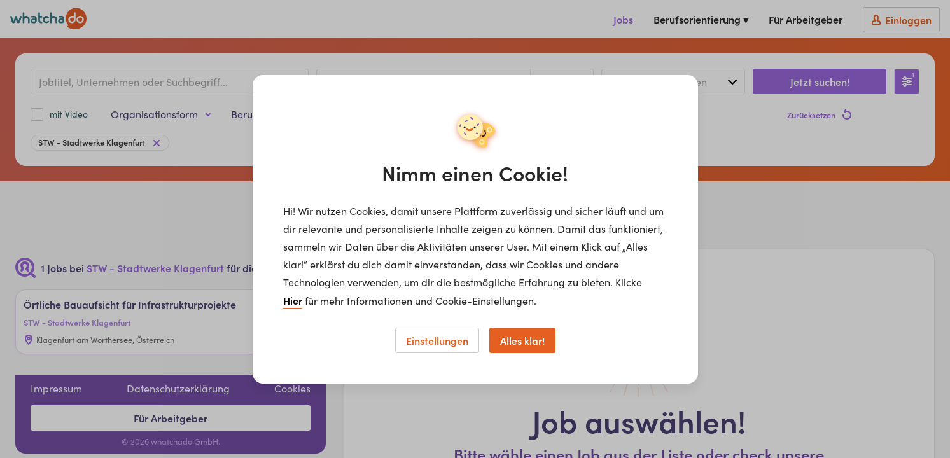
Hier (292, 300)
